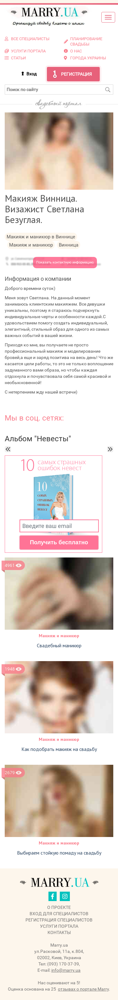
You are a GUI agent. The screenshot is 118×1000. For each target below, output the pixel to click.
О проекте (59, 907)
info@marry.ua (66, 970)
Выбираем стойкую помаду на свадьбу (59, 853)
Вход (31, 73)
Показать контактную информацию (65, 262)
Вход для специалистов (59, 913)
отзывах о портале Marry (83, 989)
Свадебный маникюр (59, 645)
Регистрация (76, 74)
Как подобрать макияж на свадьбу (59, 749)
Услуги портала (59, 926)
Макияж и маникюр (59, 636)
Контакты (59, 932)
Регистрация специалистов (59, 919)
